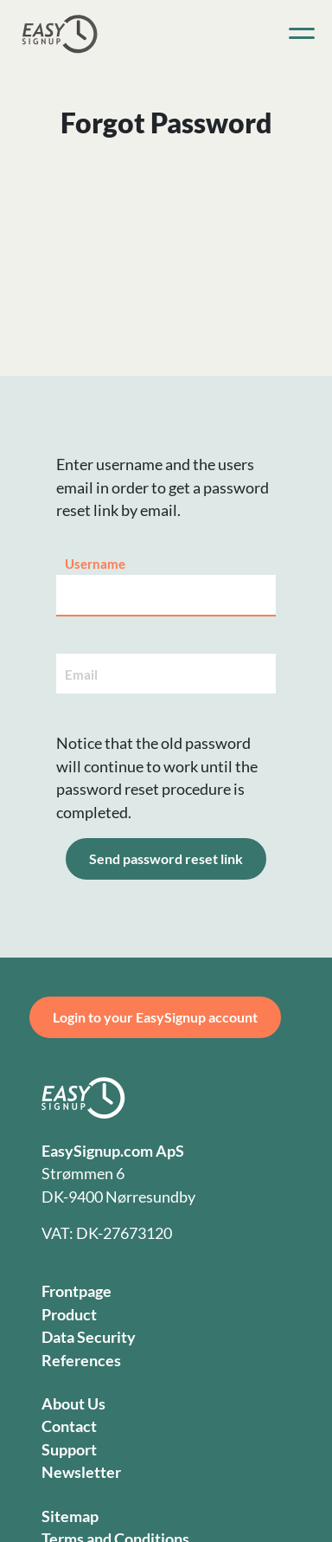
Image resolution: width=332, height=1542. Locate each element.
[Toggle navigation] (302, 34)
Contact (69, 1426)
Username (95, 563)
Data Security (89, 1337)
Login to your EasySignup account (155, 1017)
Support (69, 1450)
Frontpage (77, 1291)
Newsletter (81, 1472)
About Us (73, 1404)
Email (81, 674)
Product (69, 1315)
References (81, 1361)
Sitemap (70, 1516)
